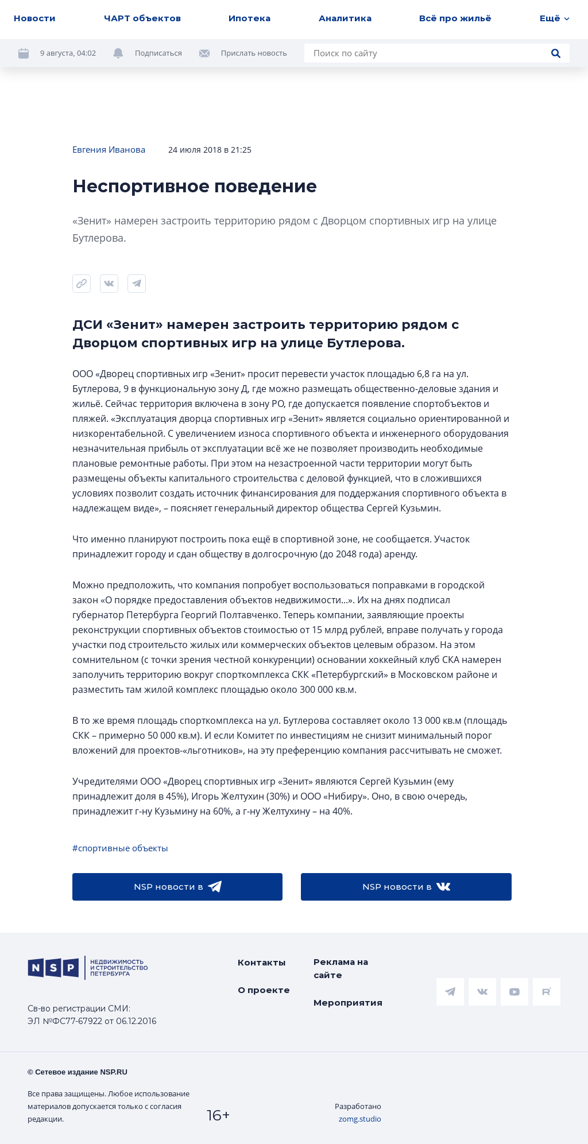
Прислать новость (254, 53)
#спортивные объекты (120, 848)
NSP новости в (178, 887)
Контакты (262, 962)
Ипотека (249, 18)
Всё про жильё (455, 18)
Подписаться (158, 53)
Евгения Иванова (108, 149)
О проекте (264, 989)
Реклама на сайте (341, 968)
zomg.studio (360, 1119)
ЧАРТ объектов (142, 18)
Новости (35, 18)
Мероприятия (348, 1002)
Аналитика (345, 18)
